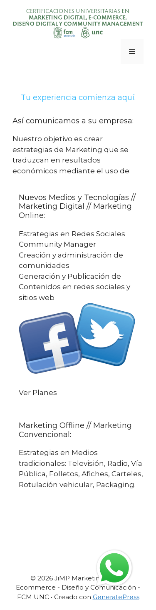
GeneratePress (116, 597)
